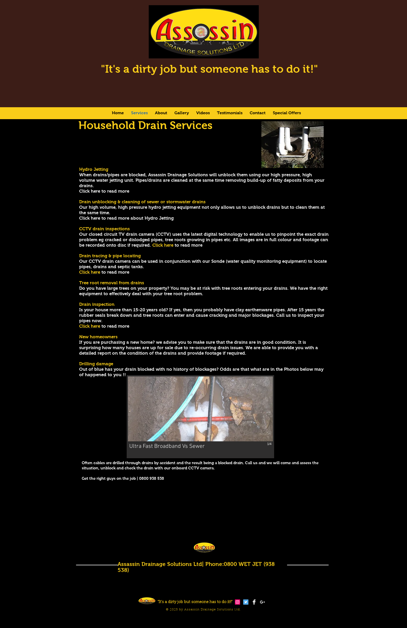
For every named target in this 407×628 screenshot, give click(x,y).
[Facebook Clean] (254, 602)
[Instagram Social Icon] (237, 602)
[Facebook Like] (272, 619)
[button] (200, 416)
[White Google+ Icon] (262, 602)
